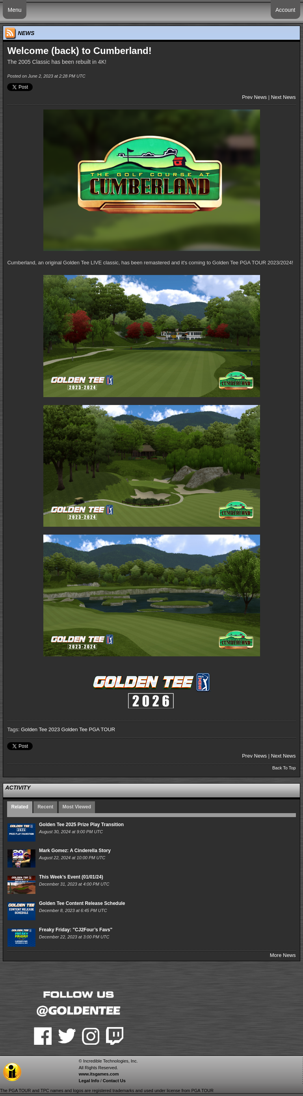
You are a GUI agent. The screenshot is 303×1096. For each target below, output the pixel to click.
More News (283, 955)
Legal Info (89, 1080)
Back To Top (284, 767)
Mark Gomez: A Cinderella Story (75, 850)
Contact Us (114, 1080)
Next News (283, 97)
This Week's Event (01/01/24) (71, 877)
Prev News (254, 97)
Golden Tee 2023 (40, 729)
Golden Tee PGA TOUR (88, 729)
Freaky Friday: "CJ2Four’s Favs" (75, 930)
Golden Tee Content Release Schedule (82, 903)
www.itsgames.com (99, 1074)
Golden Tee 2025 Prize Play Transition (81, 824)
